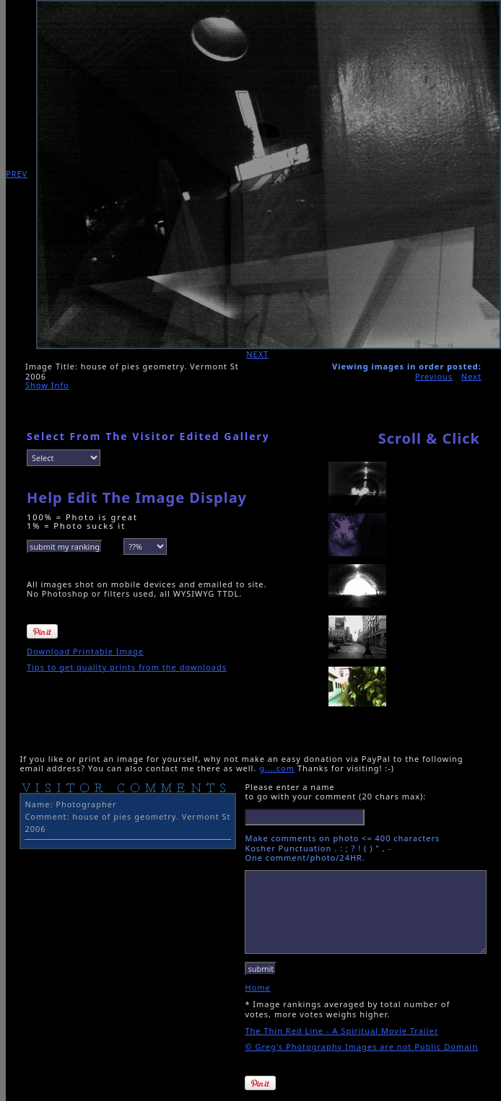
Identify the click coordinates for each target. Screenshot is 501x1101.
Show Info (47, 385)
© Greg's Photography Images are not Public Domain (361, 1046)
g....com (277, 768)
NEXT (257, 353)
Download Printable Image (85, 651)
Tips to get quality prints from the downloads (127, 667)
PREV (16, 173)
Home (257, 987)
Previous (434, 376)
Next (471, 376)
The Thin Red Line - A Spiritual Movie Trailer (341, 1030)
